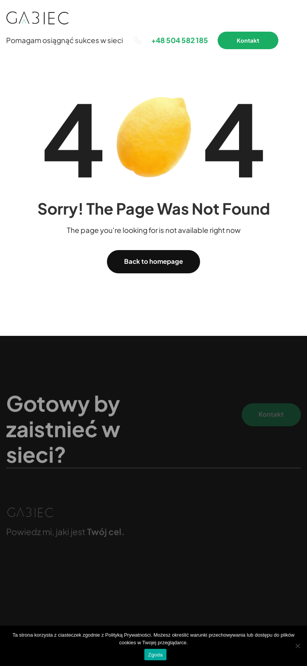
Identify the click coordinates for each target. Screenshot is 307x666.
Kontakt (248, 40)
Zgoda (155, 655)
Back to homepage (153, 261)
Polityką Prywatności (128, 635)
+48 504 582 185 (179, 40)
